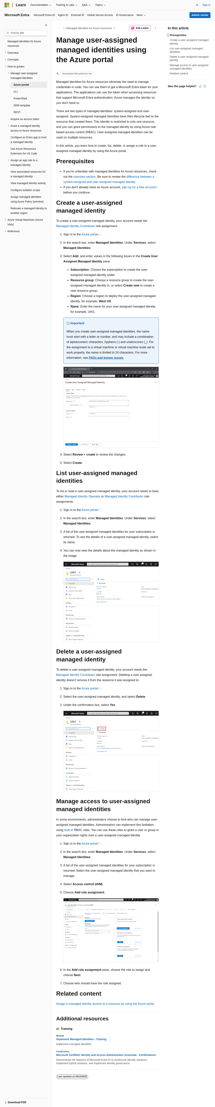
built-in (68, 830)
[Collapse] (46, 25)
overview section (84, 176)
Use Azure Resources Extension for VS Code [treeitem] (24, 151)
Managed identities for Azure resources (89, 28)
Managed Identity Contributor (75, 226)
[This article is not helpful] (204, 86)
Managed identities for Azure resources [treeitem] (24, 44)
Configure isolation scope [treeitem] (25, 190)
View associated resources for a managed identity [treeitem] (28, 174)
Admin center (200, 15)
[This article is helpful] (200, 86)
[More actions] (155, 28)
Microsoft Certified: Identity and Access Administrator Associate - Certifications (106, 1054)
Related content (179, 73)
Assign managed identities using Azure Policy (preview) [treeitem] (27, 199)
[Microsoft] (7, 5)
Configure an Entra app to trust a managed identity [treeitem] (28, 140)
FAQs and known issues (106, 357)
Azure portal (90, 234)
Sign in (206, 4)
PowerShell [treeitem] (20, 98)
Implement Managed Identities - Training (81, 1039)
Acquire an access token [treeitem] (25, 119)
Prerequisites (178, 35)
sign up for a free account (139, 187)
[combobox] (26, 33)
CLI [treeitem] (16, 91)
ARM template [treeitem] (22, 105)
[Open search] (197, 5)
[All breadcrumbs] (59, 28)
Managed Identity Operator (82, 496)
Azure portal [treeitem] (21, 84)
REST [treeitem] (17, 112)
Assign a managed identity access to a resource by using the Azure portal (105, 1003)
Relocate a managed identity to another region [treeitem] (29, 211)
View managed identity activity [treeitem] (28, 183)
